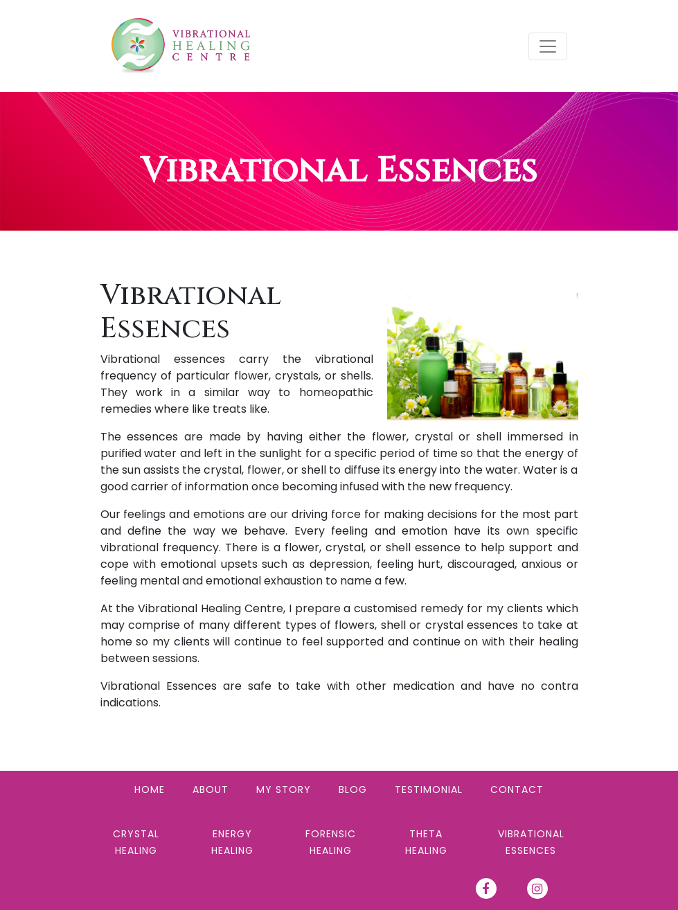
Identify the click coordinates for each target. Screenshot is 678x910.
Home (149, 789)
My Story (283, 789)
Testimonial (429, 789)
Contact (517, 789)
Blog (353, 789)
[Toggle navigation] (547, 46)
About (211, 789)
